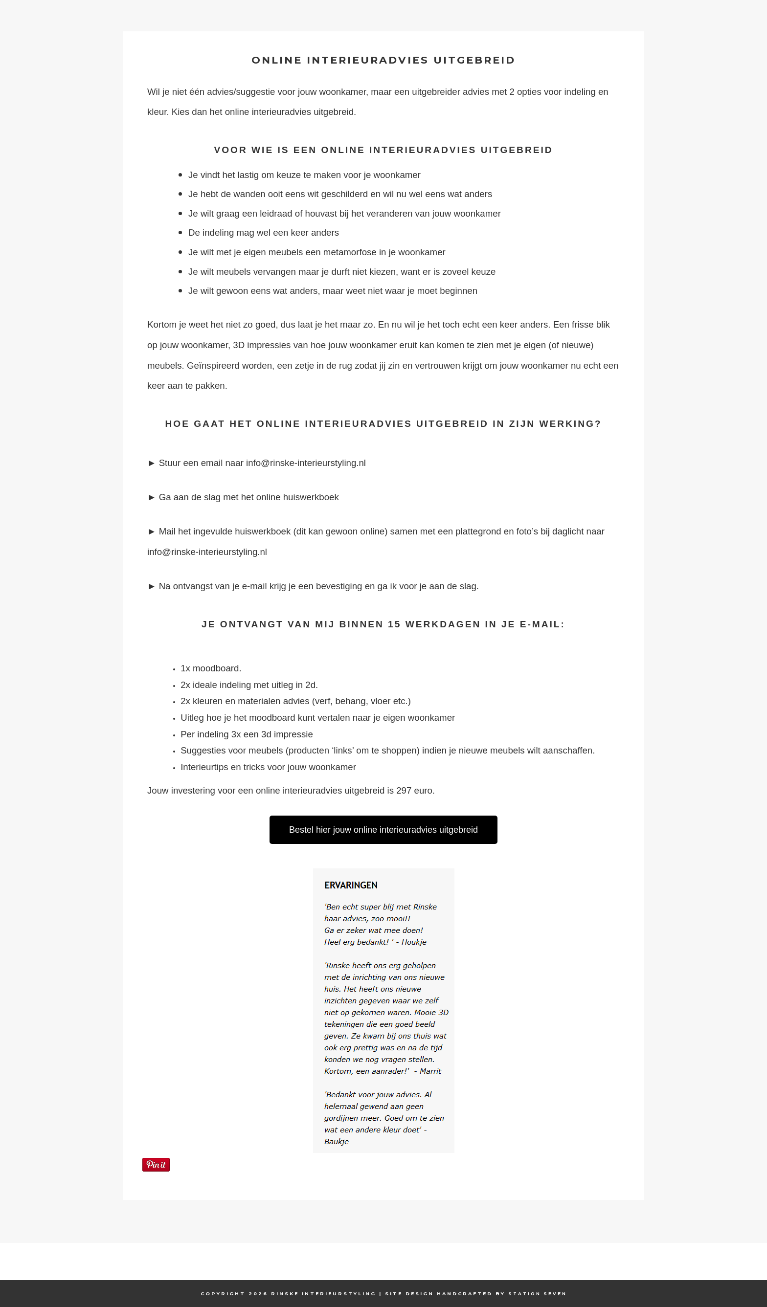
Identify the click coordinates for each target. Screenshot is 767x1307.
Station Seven (537, 1293)
